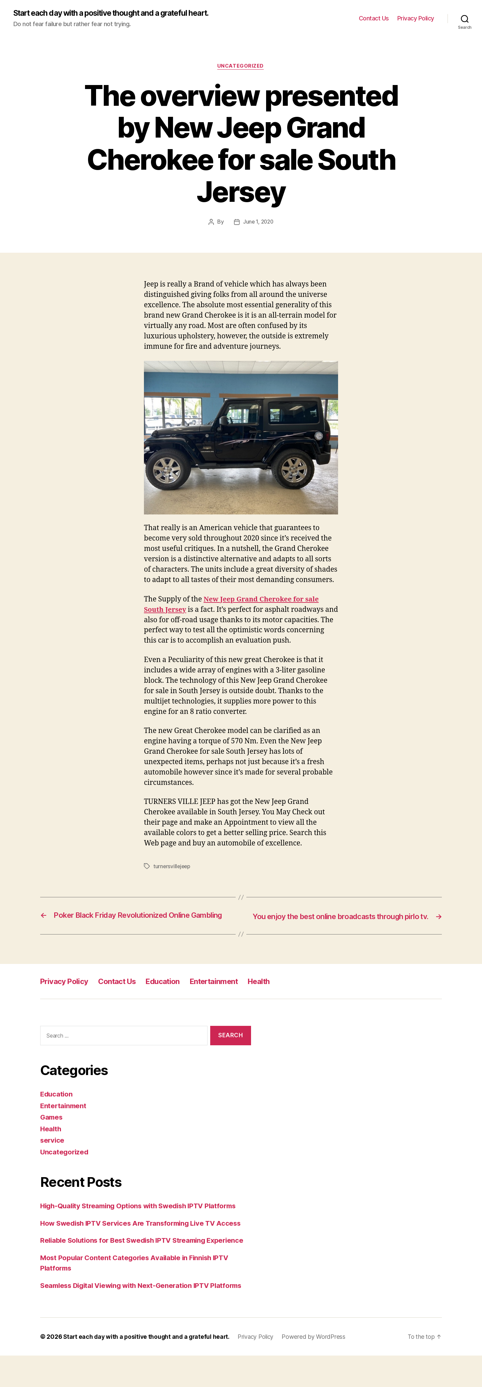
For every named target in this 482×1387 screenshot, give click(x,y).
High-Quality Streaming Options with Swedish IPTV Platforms (143, 1216)
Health (277, 991)
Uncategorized (241, 67)
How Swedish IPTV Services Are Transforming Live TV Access (145, 1233)
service (52, 1150)
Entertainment (228, 991)
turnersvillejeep (172, 867)
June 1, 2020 (258, 222)
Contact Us (374, 18)
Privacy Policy (415, 18)
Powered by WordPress (319, 1368)
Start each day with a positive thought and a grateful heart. (119, 13)
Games (52, 1127)
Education (173, 991)
